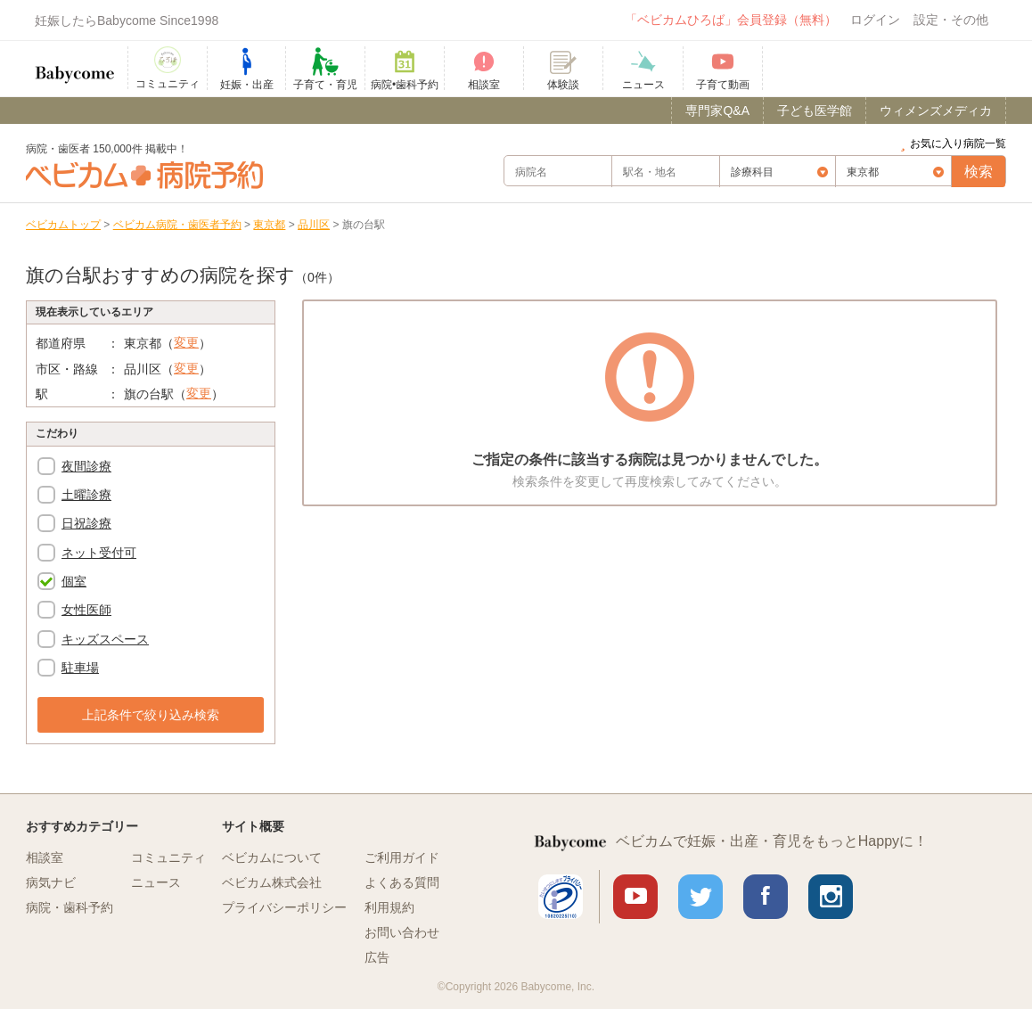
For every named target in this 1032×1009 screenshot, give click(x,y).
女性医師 (86, 610)
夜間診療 (86, 466)
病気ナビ (51, 882)
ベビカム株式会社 (272, 882)
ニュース (156, 882)
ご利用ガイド (401, 857)
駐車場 (80, 667)
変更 (186, 342)
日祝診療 (86, 523)
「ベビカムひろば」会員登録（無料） (731, 19)
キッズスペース (105, 639)
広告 (376, 957)
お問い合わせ (401, 932)
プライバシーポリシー (284, 907)
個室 (73, 581)
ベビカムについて (272, 857)
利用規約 (389, 907)
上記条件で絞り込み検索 (150, 715)
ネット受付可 (98, 553)
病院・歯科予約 (69, 907)
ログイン (875, 19)
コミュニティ (168, 857)
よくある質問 (401, 882)
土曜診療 (86, 495)
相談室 (44, 857)
